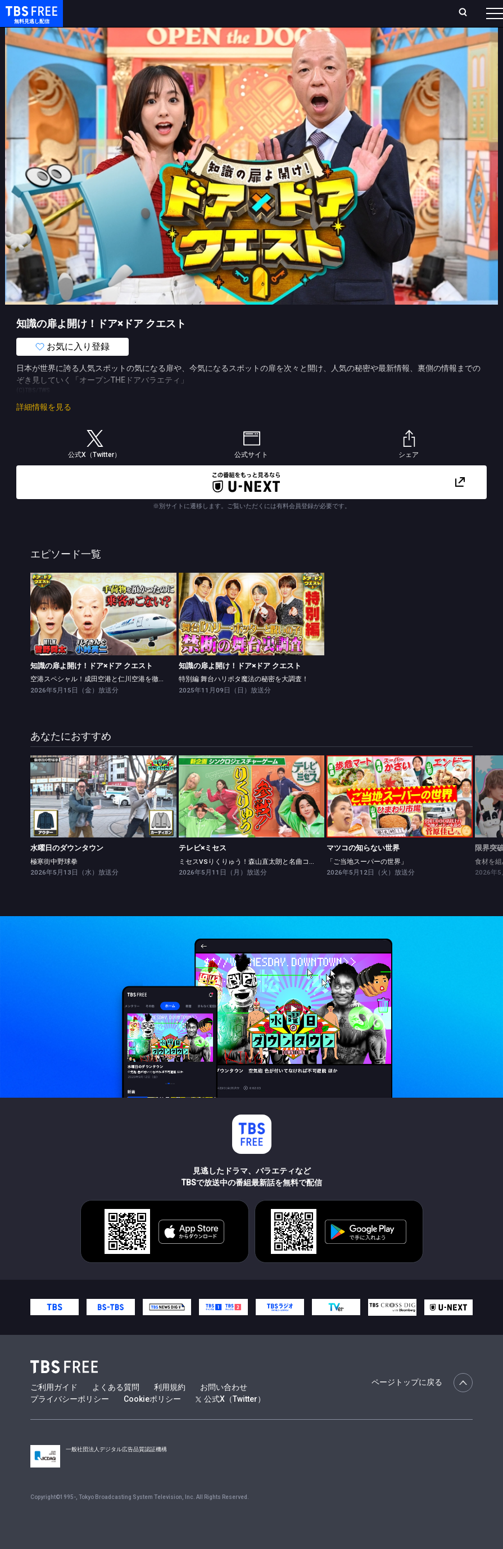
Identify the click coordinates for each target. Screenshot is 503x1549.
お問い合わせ (223, 1409)
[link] (103, 636)
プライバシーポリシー (69, 1421)
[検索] (394, 13)
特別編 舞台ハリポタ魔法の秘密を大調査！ (244, 701)
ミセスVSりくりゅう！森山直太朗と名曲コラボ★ (254, 884)
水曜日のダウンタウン (66, 870)
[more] (321, 36)
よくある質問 (115, 1409)
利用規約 (169, 1409)
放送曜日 (166, 12)
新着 (122, 35)
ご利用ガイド (54, 1409)
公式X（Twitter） (230, 1421)
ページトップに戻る (422, 1405)
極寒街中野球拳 (54, 884)
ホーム (129, 12)
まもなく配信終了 (173, 35)
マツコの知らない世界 (363, 870)
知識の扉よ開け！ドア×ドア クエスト (91, 688)
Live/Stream (259, 6)
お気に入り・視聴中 (326, 12)
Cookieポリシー (152, 1421)
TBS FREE (30, 20)
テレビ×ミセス (202, 870)
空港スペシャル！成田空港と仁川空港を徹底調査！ (107, 701)
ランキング (209, 12)
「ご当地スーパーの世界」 (367, 884)
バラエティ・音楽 (280, 35)
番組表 (471, 12)
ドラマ (226, 35)
